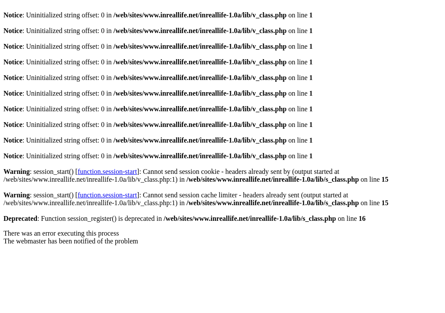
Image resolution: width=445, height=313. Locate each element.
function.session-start (107, 171)
